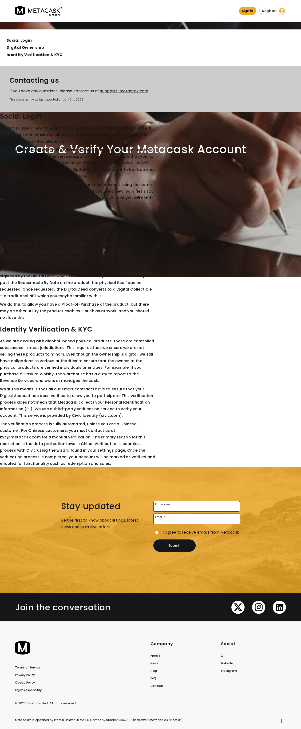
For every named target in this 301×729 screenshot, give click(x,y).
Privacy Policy (25, 675)
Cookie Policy (25, 682)
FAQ (153, 678)
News (154, 663)
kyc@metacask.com (20, 437)
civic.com (110, 415)
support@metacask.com (124, 91)
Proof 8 (155, 656)
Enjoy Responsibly (28, 690)
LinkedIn (227, 663)
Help (153, 671)
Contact (156, 686)
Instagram (229, 671)
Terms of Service (27, 667)
